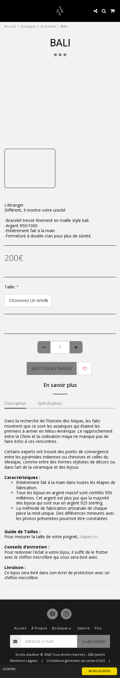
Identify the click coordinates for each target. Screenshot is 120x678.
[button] (6, 11)
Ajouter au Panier (52, 368)
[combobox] (27, 300)
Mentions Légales (24, 660)
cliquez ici (89, 536)
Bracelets (48, 26)
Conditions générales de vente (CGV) (76, 660)
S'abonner (93, 641)
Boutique (28, 26)
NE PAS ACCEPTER (99, 671)
